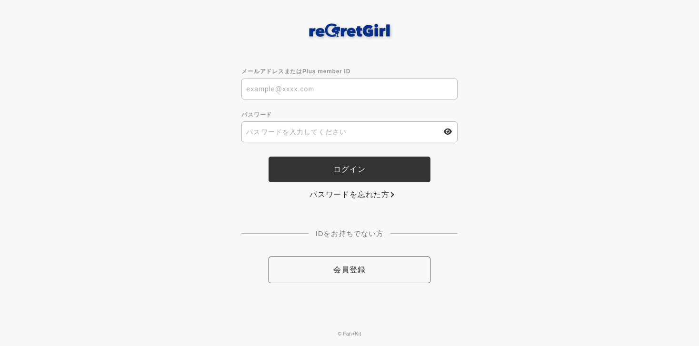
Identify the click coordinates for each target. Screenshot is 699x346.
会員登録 (349, 270)
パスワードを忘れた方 (349, 194)
